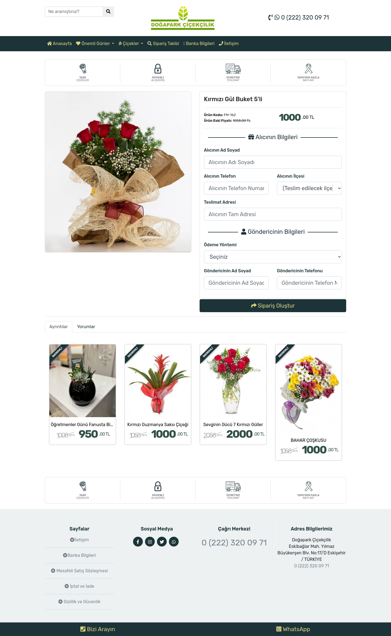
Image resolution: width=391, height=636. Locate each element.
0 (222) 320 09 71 (298, 17)
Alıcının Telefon (220, 176)
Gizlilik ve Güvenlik (79, 601)
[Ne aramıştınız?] (74, 12)
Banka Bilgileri (199, 43)
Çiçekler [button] (129, 43)
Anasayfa (59, 43)
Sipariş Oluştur (273, 305)
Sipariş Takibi (163, 43)
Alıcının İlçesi (290, 176)
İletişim (229, 43)
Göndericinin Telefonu (300, 270)
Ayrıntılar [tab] (58, 326)
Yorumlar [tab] (86, 326)
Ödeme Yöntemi (220, 244)
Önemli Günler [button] (93, 43)
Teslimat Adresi (220, 202)
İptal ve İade (79, 586)
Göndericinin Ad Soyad (227, 270)
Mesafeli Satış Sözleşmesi (79, 570)
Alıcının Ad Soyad (222, 150)
